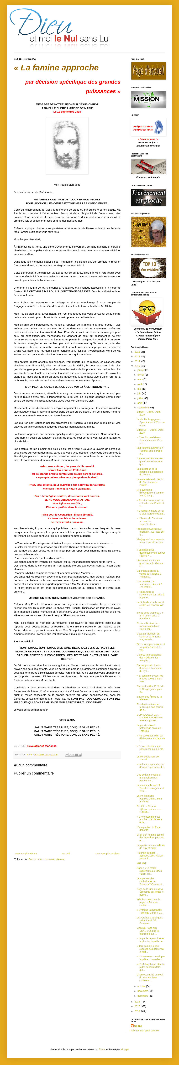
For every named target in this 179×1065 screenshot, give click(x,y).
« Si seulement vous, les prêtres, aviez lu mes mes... (150, 678)
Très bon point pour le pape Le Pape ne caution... (148, 902)
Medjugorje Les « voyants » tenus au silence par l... (150, 542)
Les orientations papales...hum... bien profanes (149, 798)
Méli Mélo (142, 863)
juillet (140, 398)
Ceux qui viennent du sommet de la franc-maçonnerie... (149, 636)
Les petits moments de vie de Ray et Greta (151, 847)
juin (139, 393)
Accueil (66, 853)
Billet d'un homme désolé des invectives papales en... (150, 837)
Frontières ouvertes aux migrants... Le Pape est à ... (150, 531)
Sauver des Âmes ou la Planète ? (149, 698)
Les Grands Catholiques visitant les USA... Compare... (150, 920)
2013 (138, 356)
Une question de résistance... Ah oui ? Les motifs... (149, 584)
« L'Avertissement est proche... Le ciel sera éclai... (149, 819)
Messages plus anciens (107, 853)
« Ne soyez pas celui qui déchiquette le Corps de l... (151, 738)
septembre (143, 407)
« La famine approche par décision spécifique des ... (150, 767)
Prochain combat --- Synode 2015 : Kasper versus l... (150, 855)
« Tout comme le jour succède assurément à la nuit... (150, 949)
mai (139, 388)
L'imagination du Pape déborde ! (149, 829)
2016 (138, 1001)
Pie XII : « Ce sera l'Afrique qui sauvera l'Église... (149, 809)
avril (140, 384)
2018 (138, 1011)
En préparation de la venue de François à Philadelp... (149, 573)
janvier (141, 370)
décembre (143, 995)
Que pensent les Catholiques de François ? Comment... (150, 881)
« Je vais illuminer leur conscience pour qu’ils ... (150, 749)
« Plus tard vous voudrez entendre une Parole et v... (150, 503)
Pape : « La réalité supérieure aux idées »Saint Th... (149, 871)
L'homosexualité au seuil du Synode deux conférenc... (150, 977)
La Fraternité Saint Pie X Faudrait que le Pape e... (150, 450)
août (140, 403)
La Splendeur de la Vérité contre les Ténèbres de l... (150, 605)
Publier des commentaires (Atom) (47, 859)
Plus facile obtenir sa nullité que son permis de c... (150, 707)
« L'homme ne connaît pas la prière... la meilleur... (151, 958)
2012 (138, 351)
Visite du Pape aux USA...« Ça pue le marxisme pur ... (148, 931)
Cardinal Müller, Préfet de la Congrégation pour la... (150, 689)
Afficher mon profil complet (145, 1030)
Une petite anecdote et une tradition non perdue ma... (149, 777)
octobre (141, 986)
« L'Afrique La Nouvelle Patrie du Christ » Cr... (150, 911)
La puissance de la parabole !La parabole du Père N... (150, 471)
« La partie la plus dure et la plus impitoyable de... (151, 940)
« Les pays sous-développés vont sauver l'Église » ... (151, 552)
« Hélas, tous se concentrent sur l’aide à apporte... (150, 594)
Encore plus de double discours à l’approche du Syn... (149, 668)
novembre (143, 991)
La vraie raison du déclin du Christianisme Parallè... (150, 482)
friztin (102, 1049)
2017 (138, 1006)
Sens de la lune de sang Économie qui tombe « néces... (150, 892)
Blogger (125, 1049)
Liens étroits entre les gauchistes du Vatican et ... (150, 563)
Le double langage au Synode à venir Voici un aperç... (151, 422)
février (141, 374)
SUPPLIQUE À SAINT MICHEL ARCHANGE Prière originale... (150, 717)
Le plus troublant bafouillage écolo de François (149, 728)
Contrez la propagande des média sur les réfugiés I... (149, 657)
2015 (138, 366)
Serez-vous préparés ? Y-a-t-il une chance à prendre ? (150, 615)
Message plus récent (26, 853)
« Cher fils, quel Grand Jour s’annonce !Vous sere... (149, 440)
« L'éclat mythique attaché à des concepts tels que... (151, 967)
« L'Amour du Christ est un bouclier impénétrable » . (149, 521)
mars (140, 379)
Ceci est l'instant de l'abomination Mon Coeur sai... (148, 626)
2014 (138, 361)
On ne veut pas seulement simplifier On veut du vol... (151, 647)
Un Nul (138, 1026)
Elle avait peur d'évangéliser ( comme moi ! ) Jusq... (150, 493)
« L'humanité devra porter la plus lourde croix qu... (151, 512)
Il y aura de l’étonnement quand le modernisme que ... (150, 461)
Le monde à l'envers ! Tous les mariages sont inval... (150, 788)
